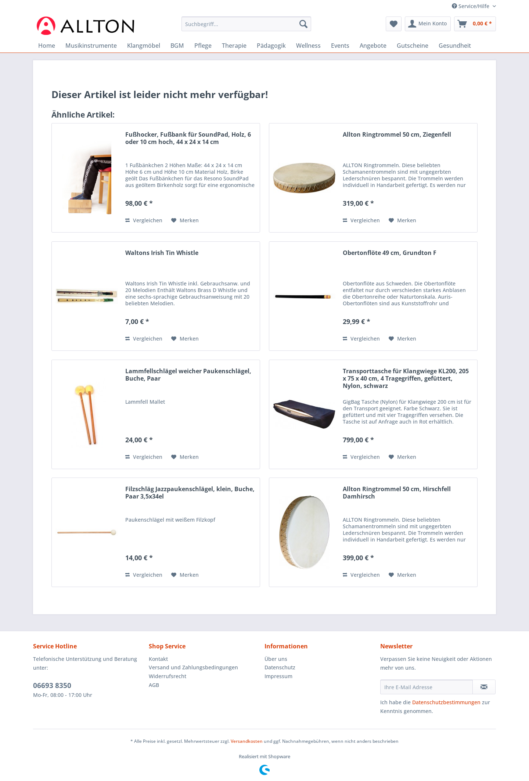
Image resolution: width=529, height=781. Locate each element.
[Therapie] (234, 46)
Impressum (278, 676)
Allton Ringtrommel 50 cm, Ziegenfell (397, 134)
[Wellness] (308, 46)
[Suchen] (303, 24)
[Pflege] (203, 46)
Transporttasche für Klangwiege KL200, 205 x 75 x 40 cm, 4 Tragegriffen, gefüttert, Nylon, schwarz (406, 378)
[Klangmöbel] (143, 46)
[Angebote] (373, 46)
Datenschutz (279, 667)
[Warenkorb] (475, 24)
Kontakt (158, 658)
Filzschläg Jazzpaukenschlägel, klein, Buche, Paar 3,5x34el (190, 492)
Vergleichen (143, 220)
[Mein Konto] (428, 24)
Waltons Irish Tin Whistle (161, 253)
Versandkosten (247, 741)
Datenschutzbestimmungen (446, 702)
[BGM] (177, 46)
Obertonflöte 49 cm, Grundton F (389, 253)
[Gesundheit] (454, 46)
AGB (154, 684)
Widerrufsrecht (167, 676)
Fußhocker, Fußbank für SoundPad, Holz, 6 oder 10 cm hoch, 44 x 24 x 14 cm (188, 138)
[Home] (46, 46)
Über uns (275, 658)
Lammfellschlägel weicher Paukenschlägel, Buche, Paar (188, 374)
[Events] (340, 46)
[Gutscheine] (412, 46)
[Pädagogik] (271, 46)
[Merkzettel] (394, 24)
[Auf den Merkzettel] (185, 220)
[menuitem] (246, 27)
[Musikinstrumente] (91, 46)
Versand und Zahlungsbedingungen (193, 667)
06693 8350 (52, 685)
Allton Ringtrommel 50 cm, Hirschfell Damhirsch (397, 492)
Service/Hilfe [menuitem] (471, 6)
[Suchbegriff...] (246, 24)
